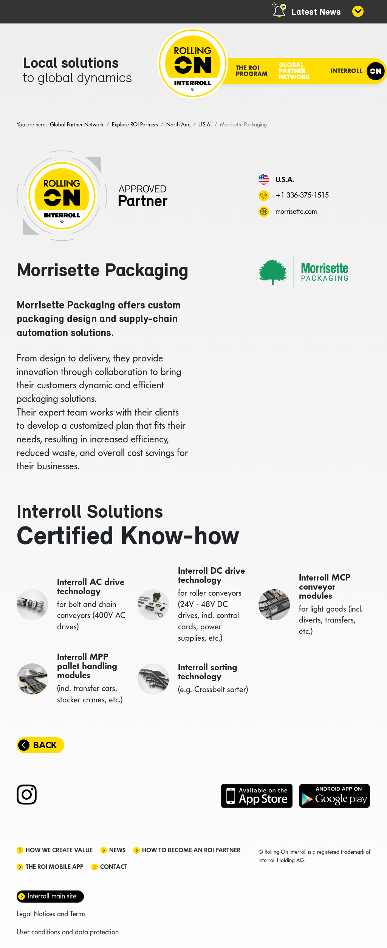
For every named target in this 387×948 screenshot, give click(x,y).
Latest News (316, 12)
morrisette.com (296, 211)
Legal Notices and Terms (51, 913)
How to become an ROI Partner (191, 850)
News (117, 850)
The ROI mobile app (55, 867)
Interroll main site (52, 896)
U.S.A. (285, 179)
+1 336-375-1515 (302, 195)
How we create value (59, 850)
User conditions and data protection (68, 932)
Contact (113, 867)
